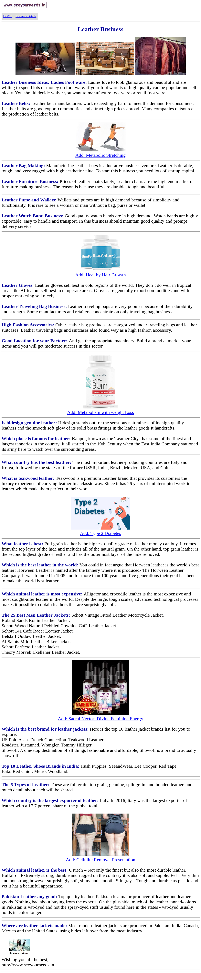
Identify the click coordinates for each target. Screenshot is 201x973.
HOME (7, 16)
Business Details (26, 16)
